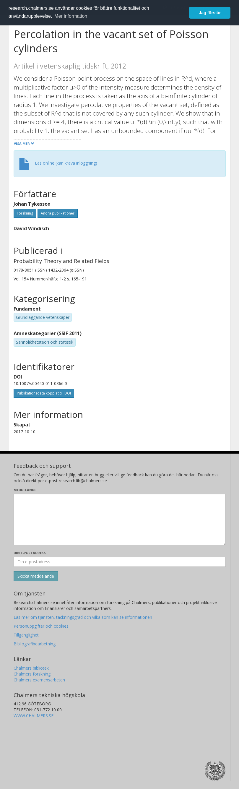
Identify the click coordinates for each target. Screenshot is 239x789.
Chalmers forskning (32, 674)
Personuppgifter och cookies (41, 626)
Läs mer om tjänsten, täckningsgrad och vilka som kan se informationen (83, 617)
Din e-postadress (30, 553)
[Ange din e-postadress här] (120, 562)
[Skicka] (36, 576)
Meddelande (25, 490)
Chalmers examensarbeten (39, 680)
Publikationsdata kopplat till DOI (44, 393)
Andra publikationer (57, 213)
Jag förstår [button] (210, 12)
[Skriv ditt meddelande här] (120, 519)
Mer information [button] (70, 16)
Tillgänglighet (26, 635)
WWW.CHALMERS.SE (33, 715)
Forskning (25, 213)
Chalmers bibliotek (31, 668)
